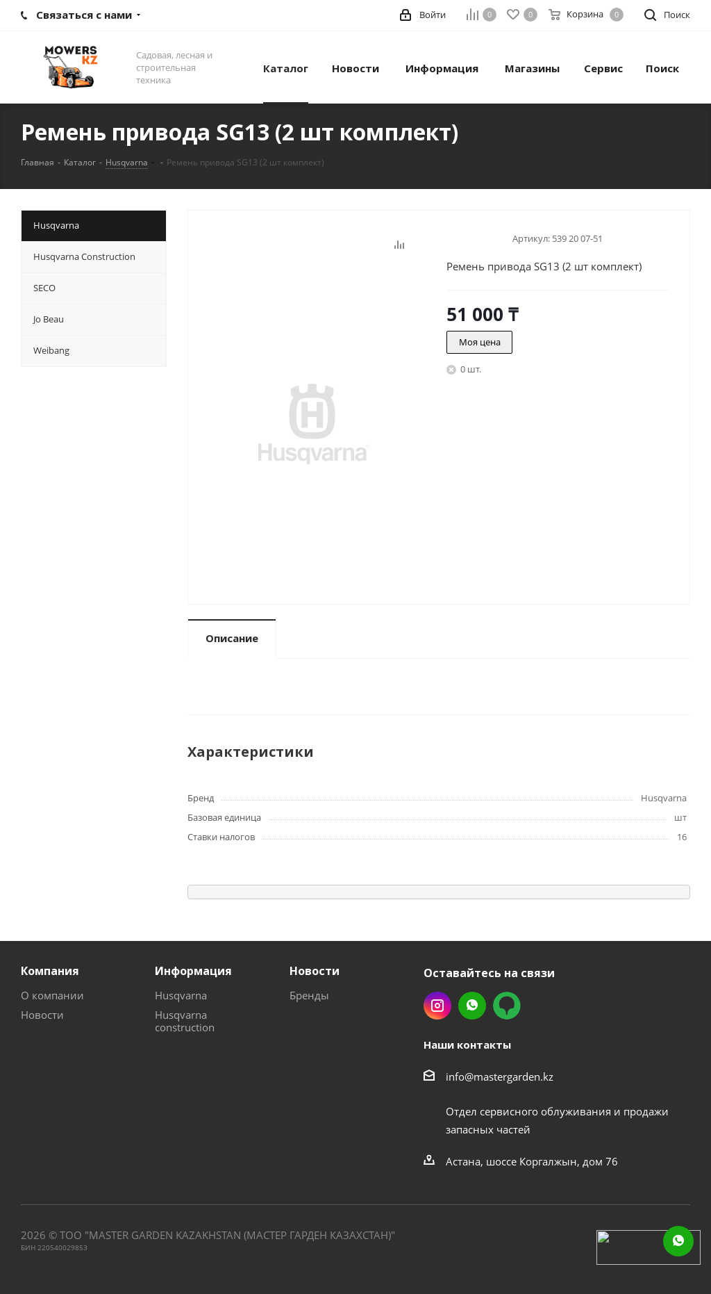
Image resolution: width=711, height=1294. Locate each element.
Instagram (437, 1005)
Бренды (309, 995)
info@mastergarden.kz (499, 1076)
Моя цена (480, 342)
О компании (52, 995)
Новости (42, 1015)
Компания (50, 970)
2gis (507, 1005)
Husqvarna (181, 995)
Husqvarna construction (185, 1021)
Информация (193, 970)
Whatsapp (472, 1005)
